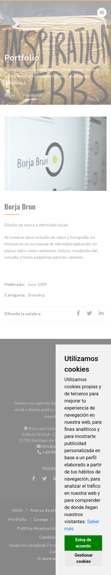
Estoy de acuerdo (83, 542)
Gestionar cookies (84, 558)
